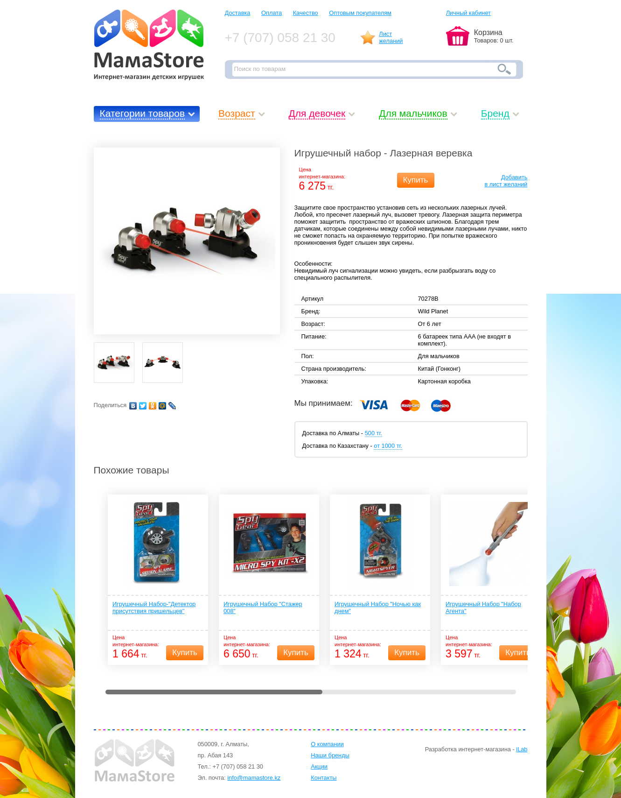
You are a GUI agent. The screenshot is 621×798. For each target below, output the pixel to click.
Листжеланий (391, 37)
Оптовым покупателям (360, 12)
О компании (327, 744)
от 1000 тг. (388, 445)
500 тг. (373, 433)
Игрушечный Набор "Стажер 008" (262, 607)
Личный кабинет (468, 12)
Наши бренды (330, 755)
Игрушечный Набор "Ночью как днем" (378, 607)
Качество (305, 12)
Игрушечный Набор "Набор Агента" (483, 607)
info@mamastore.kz (253, 777)
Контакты (323, 777)
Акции (319, 766)
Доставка (238, 12)
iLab (521, 749)
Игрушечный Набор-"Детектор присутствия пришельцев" (153, 607)
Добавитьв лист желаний (506, 181)
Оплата (271, 12)
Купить (415, 180)
